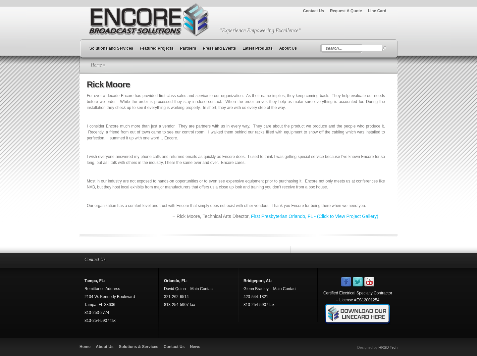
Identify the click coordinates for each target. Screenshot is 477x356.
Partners (188, 48)
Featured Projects (156, 48)
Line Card (377, 11)
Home (96, 65)
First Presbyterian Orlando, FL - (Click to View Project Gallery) (314, 216)
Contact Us (313, 11)
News (195, 346)
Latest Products (257, 48)
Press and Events (219, 48)
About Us (288, 48)
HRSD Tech (388, 347)
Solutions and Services (111, 48)
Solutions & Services (138, 346)
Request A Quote (346, 11)
